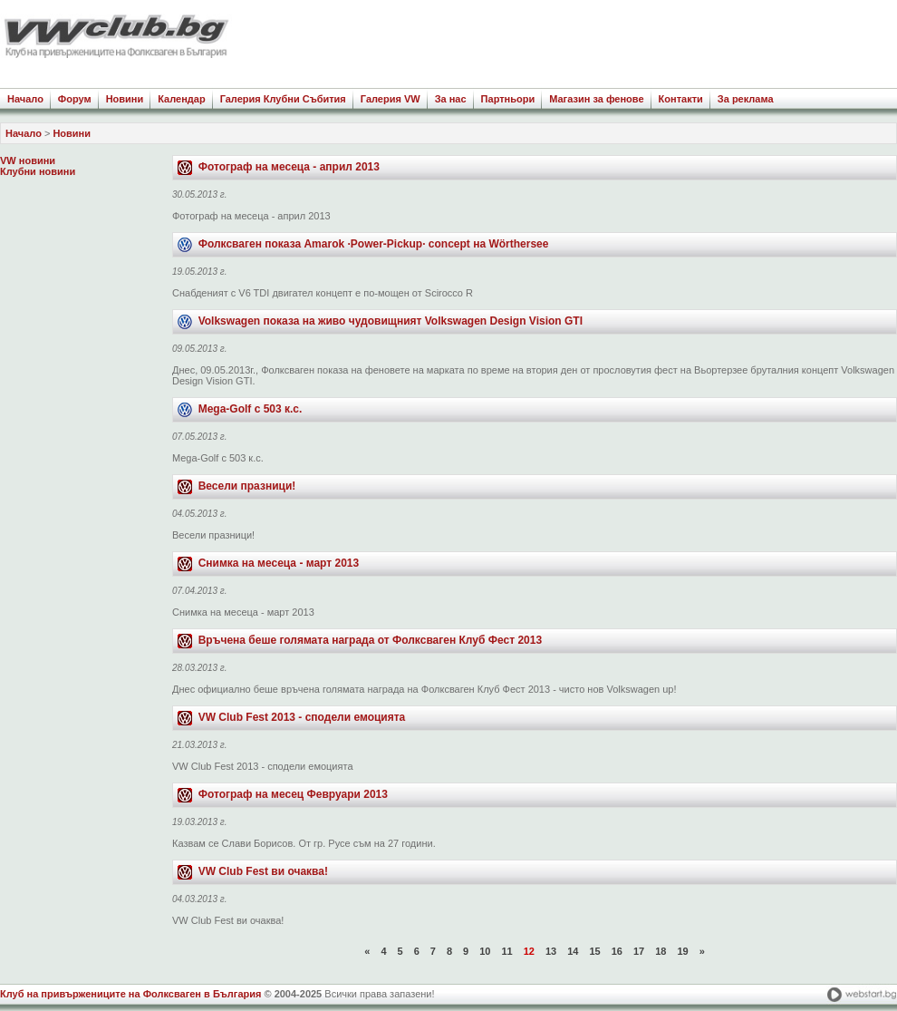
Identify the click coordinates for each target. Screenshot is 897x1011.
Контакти (681, 98)
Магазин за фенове (596, 98)
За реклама (746, 98)
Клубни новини (37, 171)
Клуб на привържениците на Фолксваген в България (130, 993)
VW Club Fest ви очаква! (263, 871)
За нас (451, 98)
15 (594, 951)
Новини (125, 98)
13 (550, 951)
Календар (181, 98)
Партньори (508, 98)
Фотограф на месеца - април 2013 (289, 166)
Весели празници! (247, 486)
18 (660, 951)
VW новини (27, 160)
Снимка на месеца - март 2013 (279, 563)
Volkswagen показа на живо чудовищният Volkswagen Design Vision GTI (390, 321)
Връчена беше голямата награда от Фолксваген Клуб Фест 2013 (370, 640)
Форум (75, 98)
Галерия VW (390, 98)
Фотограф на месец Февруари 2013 (293, 794)
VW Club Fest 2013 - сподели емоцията (302, 717)
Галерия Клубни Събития (283, 98)
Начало (25, 98)
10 (484, 951)
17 (638, 951)
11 (506, 951)
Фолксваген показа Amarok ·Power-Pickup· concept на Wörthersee (373, 244)
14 (572, 951)
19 (682, 951)
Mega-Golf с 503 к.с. (250, 409)
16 (617, 951)
